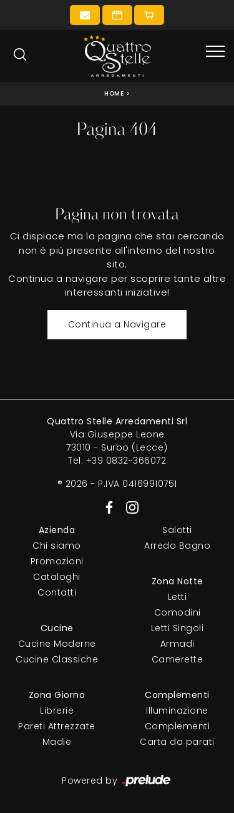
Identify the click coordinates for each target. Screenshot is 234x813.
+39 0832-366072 (126, 460)
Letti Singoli (177, 628)
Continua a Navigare (117, 324)
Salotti (177, 530)
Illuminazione (177, 710)
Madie (57, 742)
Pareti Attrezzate (56, 726)
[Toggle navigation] (215, 52)
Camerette (177, 659)
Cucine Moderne (57, 643)
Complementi (177, 726)
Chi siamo (56, 545)
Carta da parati (177, 742)
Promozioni (57, 561)
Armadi (177, 643)
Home (114, 93)
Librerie (57, 710)
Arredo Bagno (177, 545)
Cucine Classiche (57, 659)
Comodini (177, 612)
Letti (177, 597)
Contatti (56, 592)
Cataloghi (56, 577)
